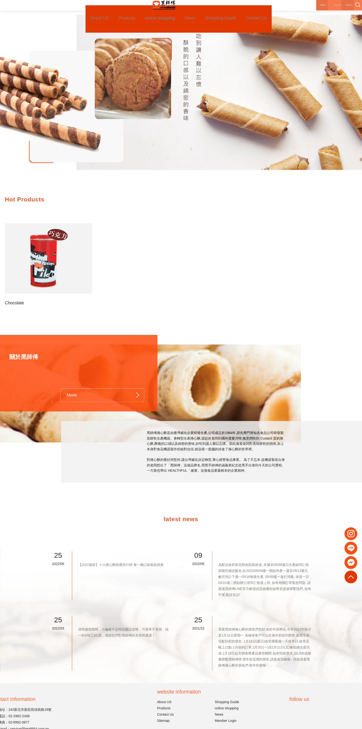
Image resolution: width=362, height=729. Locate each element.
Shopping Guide (219, 11)
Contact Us (255, 11)
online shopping (155, 11)
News (186, 11)
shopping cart (335, 7)
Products (120, 11)
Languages (310, 10)
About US (91, 11)
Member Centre (290, 10)
